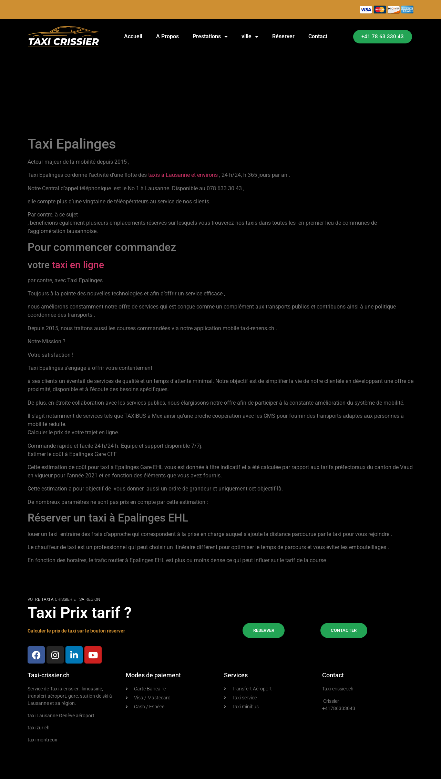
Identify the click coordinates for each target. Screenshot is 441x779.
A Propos (167, 36)
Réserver (283, 36)
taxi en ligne (78, 265)
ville (250, 36)
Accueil (133, 36)
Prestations (210, 36)
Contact (317, 36)
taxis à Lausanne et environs (183, 175)
